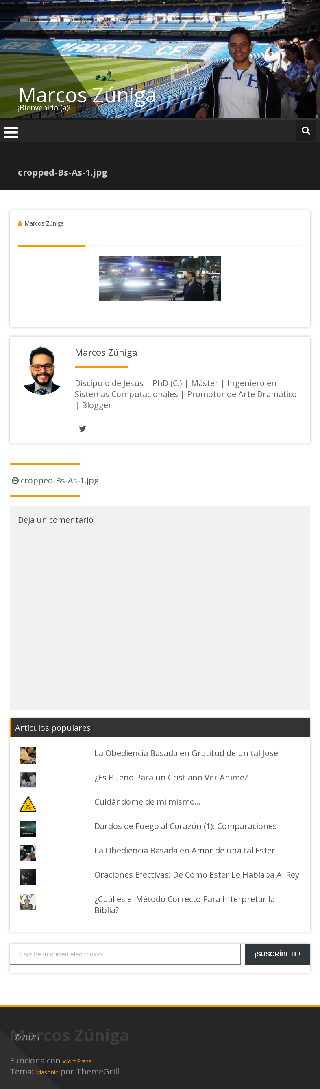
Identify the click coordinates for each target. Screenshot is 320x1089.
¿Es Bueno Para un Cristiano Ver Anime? (171, 777)
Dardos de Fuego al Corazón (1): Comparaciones (185, 826)
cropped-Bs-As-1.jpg (54, 480)
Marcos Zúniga (87, 94)
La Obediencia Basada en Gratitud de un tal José (186, 752)
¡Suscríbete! (278, 954)
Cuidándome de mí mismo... (147, 801)
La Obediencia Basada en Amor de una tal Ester (184, 850)
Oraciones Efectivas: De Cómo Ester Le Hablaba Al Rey (196, 874)
